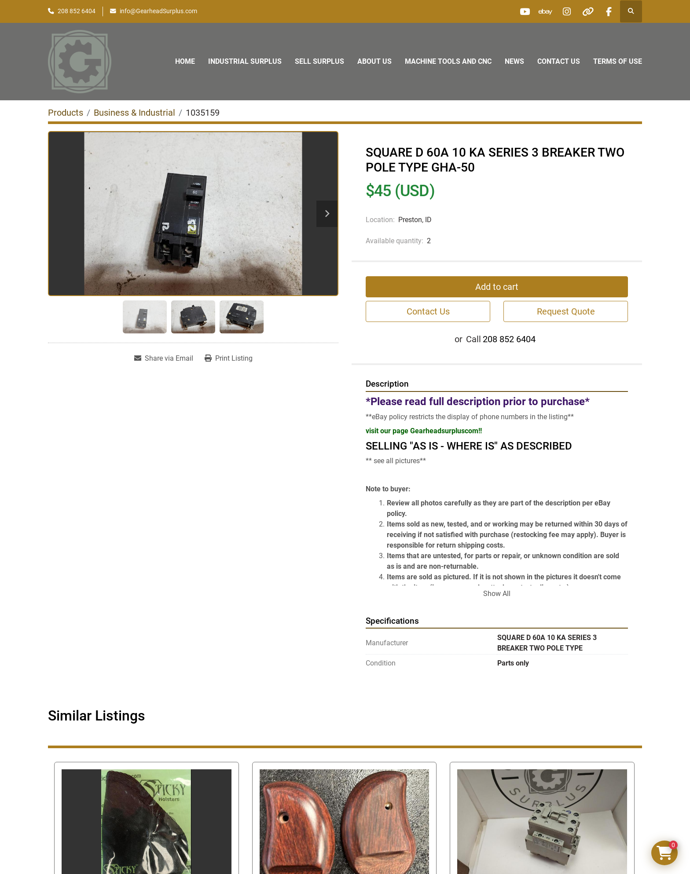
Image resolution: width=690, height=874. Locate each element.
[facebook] (608, 11)
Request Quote (566, 311)
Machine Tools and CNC (448, 61)
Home (185, 61)
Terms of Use (617, 61)
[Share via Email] (163, 358)
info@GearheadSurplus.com (158, 11)
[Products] (65, 112)
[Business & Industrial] (134, 112)
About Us (374, 61)
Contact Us (558, 61)
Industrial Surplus (245, 61)
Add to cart (496, 287)
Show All (496, 593)
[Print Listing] (228, 358)
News (514, 61)
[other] (586, 11)
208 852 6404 (76, 11)
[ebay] (541, 11)
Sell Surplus (319, 61)
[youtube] (518, 11)
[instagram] (563, 11)
